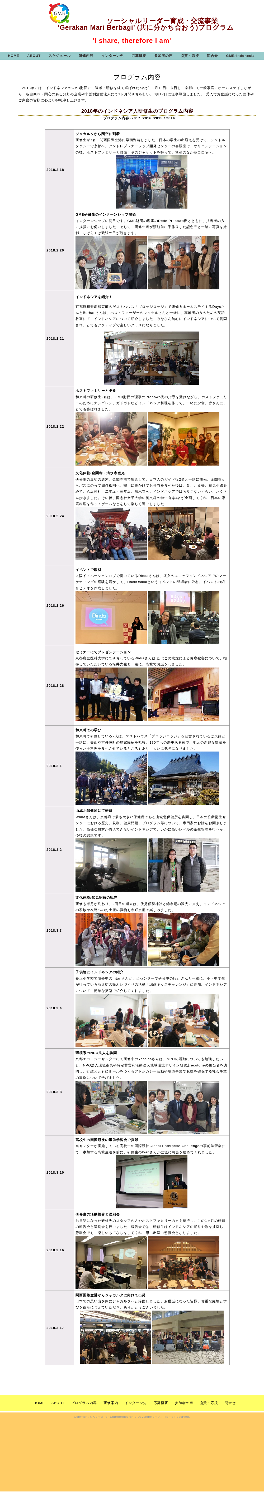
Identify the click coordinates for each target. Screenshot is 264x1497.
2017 (136, 118)
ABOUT (34, 56)
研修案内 (111, 1403)
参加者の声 (163, 56)
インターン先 (112, 56)
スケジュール (60, 56)
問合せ (212, 56)
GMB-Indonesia (240, 56)
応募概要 (138, 56)
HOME (13, 56)
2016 (147, 118)
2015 (158, 118)
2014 (170, 118)
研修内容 (86, 56)
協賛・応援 (190, 56)
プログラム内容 (116, 118)
